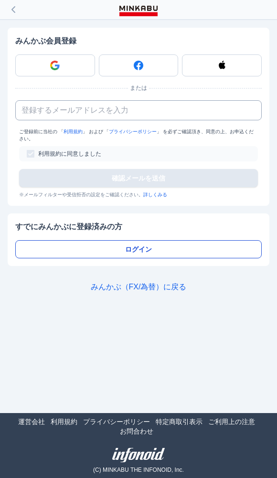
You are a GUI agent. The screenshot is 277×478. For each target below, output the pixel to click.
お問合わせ (136, 431)
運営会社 (31, 421)
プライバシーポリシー (133, 131)
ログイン (138, 249)
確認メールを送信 (138, 178)
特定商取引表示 (179, 421)
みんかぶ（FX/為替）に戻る (139, 287)
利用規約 (73, 131)
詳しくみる (155, 194)
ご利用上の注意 (231, 421)
